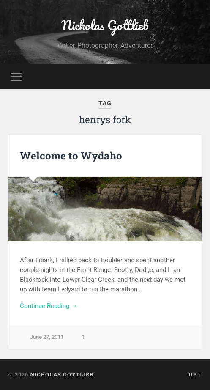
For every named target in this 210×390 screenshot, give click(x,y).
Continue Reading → (48, 306)
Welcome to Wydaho (71, 155)
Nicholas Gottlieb (104, 25)
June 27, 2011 (46, 337)
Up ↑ (195, 374)
